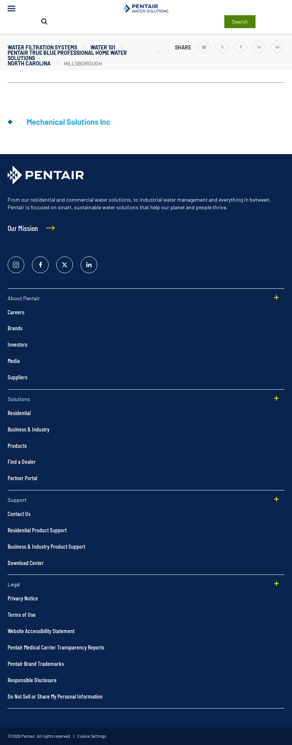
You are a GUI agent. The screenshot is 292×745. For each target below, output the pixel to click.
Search (240, 21)
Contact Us (19, 513)
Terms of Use (22, 614)
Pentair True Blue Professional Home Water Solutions (67, 55)
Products (17, 445)
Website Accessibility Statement (41, 630)
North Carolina (29, 63)
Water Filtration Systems (42, 47)
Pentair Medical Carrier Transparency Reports (56, 647)
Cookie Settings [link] (91, 736)
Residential (19, 412)
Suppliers (17, 376)
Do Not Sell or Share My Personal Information (55, 696)
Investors (17, 344)
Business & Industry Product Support (46, 546)
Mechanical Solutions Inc (68, 121)
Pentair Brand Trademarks (36, 663)
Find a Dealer (22, 461)
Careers (16, 311)
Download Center (26, 562)
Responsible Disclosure (32, 679)
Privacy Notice (23, 598)
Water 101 (102, 47)
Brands (15, 327)
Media (14, 360)
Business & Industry (28, 429)
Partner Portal (22, 477)
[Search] (44, 21)
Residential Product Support (37, 529)
